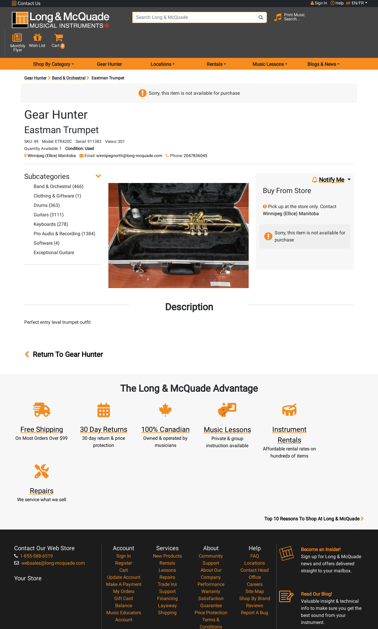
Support (167, 526)
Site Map (254, 526)
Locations (254, 498)
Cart (123, 505)
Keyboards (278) (51, 203)
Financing (167, 533)
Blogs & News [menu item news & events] (321, 43)
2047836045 (195, 134)
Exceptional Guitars (54, 231)
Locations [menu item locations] (161, 43)
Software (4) (47, 222)
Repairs (167, 512)
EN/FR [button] (355, 3)
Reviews (254, 540)
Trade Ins (167, 519)
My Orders (123, 526)
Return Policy (211, 576)
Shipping (167, 547)
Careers (255, 519)
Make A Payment (123, 519)
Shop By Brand (254, 533)
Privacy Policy (211, 568)
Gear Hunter (109, 43)
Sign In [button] (318, 3)
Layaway (167, 540)
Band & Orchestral (68, 57)
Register (123, 498)
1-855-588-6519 (33, 491)
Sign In (123, 491)
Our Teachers (211, 583)
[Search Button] (258, 21)
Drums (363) (47, 184)
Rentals (167, 498)
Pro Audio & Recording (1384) (64, 212)
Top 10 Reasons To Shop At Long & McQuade (314, 453)
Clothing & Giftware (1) (57, 175)
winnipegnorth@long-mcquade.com (129, 134)
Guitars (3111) (49, 194)
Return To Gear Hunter (63, 334)
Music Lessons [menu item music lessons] (268, 43)
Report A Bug (254, 547)
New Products (167, 491)
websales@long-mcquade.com (49, 498)
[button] (364, 22)
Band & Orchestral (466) (59, 165)
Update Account (123, 512)
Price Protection (211, 547)
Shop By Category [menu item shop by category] (51, 43)
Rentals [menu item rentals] (214, 43)
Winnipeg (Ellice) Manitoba (51, 134)
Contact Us (26, 3)
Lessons (167, 505)
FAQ (254, 491)
